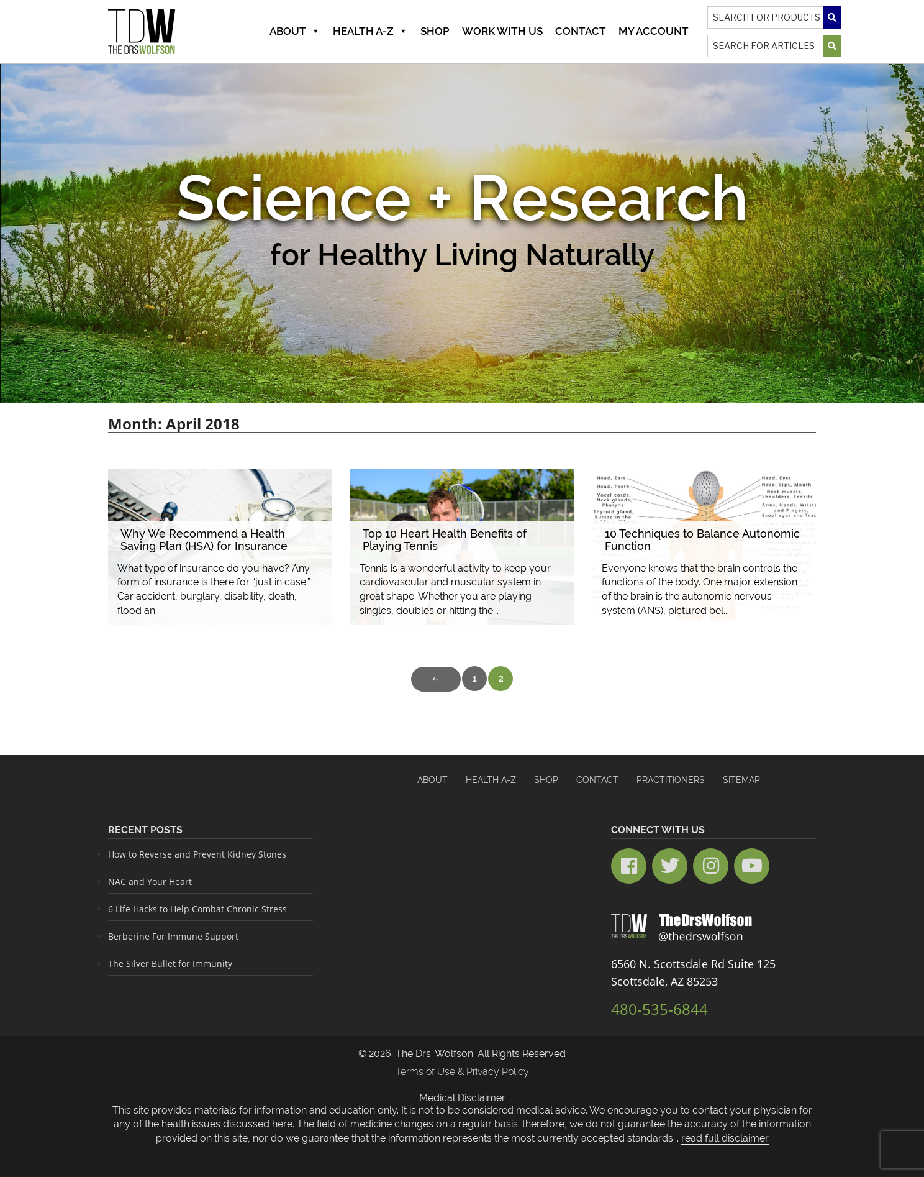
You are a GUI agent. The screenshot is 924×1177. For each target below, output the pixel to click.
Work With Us (502, 31)
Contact (580, 31)
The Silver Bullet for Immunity (170, 963)
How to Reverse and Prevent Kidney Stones (197, 854)
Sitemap (741, 780)
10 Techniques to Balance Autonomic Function (702, 539)
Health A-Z (370, 31)
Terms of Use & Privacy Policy (462, 1072)
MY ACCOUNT (653, 31)
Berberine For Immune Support (173, 936)
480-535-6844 (659, 1009)
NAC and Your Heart (150, 881)
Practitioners (670, 780)
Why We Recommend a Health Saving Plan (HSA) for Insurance (204, 539)
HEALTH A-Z (491, 780)
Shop (435, 31)
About (295, 31)
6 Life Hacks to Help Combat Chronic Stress (197, 909)
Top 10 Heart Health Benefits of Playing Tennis (445, 539)
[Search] (774, 17)
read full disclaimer (725, 1138)
